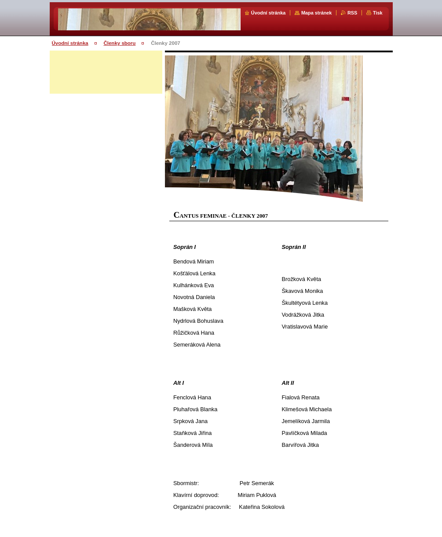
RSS (352, 12)
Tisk (378, 12)
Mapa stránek (316, 12)
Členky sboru (119, 43)
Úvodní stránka (268, 12)
